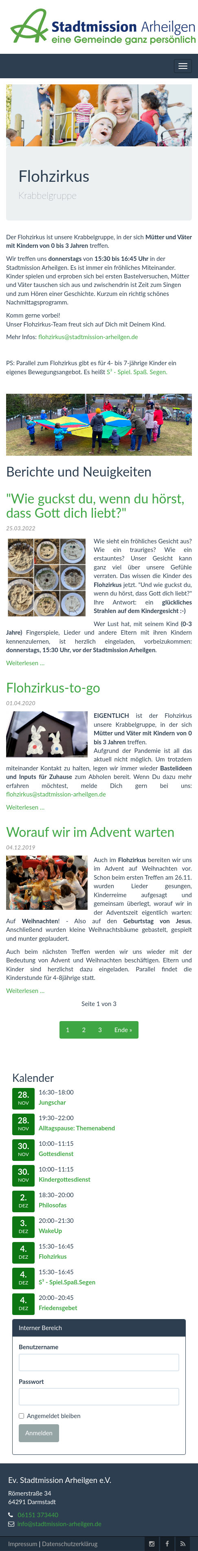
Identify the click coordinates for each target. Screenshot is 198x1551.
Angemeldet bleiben (50, 1416)
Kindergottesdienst (64, 1179)
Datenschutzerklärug (69, 1543)
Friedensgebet (58, 1307)
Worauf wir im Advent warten (90, 832)
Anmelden (39, 1432)
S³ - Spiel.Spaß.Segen (67, 1282)
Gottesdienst (56, 1153)
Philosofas (52, 1205)
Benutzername (38, 1346)
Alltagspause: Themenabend (77, 1128)
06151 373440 (38, 1514)
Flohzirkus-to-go (53, 687)
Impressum (22, 1543)
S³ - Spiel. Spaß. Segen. (137, 371)
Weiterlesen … (25, 662)
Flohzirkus (53, 1256)
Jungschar (52, 1102)
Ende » (123, 1029)
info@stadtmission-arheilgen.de (59, 1523)
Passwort (31, 1381)
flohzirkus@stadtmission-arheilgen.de (88, 336)
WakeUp (50, 1230)
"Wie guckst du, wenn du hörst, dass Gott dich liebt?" (95, 505)
